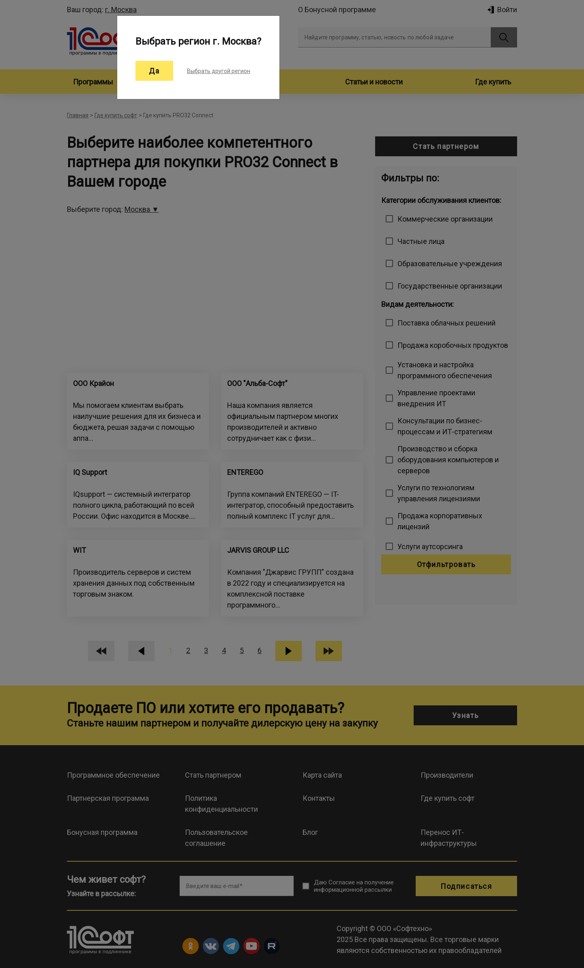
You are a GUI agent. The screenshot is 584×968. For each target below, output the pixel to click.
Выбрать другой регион (218, 71)
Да (154, 71)
